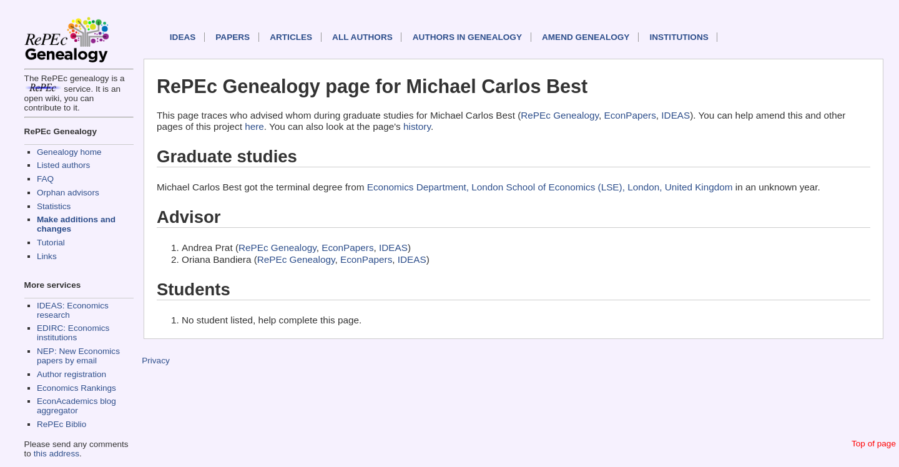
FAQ (45, 179)
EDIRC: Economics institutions (73, 332)
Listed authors (63, 165)
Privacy (156, 360)
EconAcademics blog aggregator (76, 405)
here (254, 126)
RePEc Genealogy (560, 115)
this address (56, 453)
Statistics (54, 206)
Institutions (678, 37)
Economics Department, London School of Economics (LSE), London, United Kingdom (550, 187)
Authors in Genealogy (467, 37)
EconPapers (630, 115)
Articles (291, 37)
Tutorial (51, 242)
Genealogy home (69, 152)
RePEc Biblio (61, 424)
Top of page (874, 443)
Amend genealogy (585, 37)
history (417, 126)
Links (47, 256)
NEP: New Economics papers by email (78, 356)
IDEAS (183, 37)
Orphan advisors (68, 192)
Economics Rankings (76, 388)
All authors (362, 37)
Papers (232, 37)
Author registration (71, 374)
